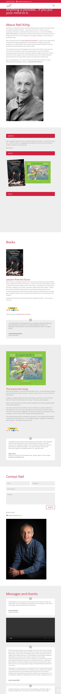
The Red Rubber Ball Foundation (29, 40)
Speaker (11, 136)
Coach (10, 194)
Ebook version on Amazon (23, 314)
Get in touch (9, 148)
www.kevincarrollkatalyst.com (16, 457)
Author (10, 153)
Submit (50, 507)
